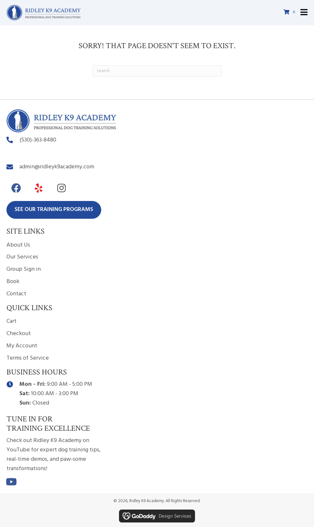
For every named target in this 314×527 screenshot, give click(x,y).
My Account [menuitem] (21, 346)
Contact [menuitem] (16, 294)
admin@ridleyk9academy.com (56, 167)
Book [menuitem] (12, 281)
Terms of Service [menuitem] (27, 358)
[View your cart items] (290, 12)
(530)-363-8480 (37, 140)
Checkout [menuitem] (18, 333)
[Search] (157, 71)
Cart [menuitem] (11, 321)
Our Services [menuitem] (22, 257)
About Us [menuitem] (18, 245)
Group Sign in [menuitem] (23, 269)
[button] (16, 188)
